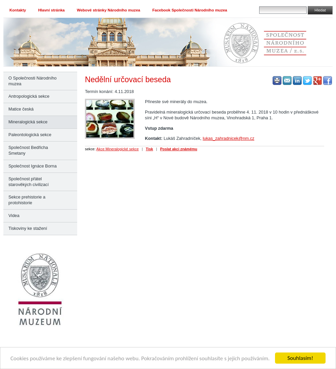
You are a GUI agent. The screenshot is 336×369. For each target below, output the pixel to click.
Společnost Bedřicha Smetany (28, 150)
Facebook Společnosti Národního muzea (189, 10)
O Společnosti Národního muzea (32, 80)
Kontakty (17, 10)
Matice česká (21, 109)
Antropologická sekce (29, 96)
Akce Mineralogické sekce (117, 149)
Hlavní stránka (51, 10)
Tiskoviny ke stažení (27, 228)
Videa (14, 215)
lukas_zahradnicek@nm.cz (228, 138)
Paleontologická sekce (29, 134)
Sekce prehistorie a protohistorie (26, 199)
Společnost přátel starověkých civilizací (28, 181)
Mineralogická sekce (28, 121)
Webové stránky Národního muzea (108, 10)
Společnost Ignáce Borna (32, 165)
